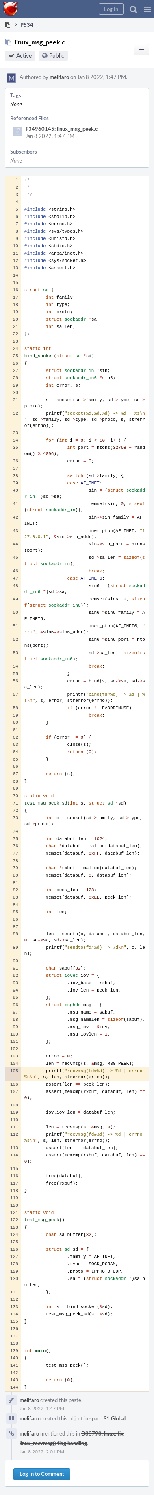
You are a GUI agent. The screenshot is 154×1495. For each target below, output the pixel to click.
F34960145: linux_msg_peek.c (62, 128)
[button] (147, 9)
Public (56, 55)
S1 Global (115, 1418)
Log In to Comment (42, 1473)
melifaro (59, 77)
